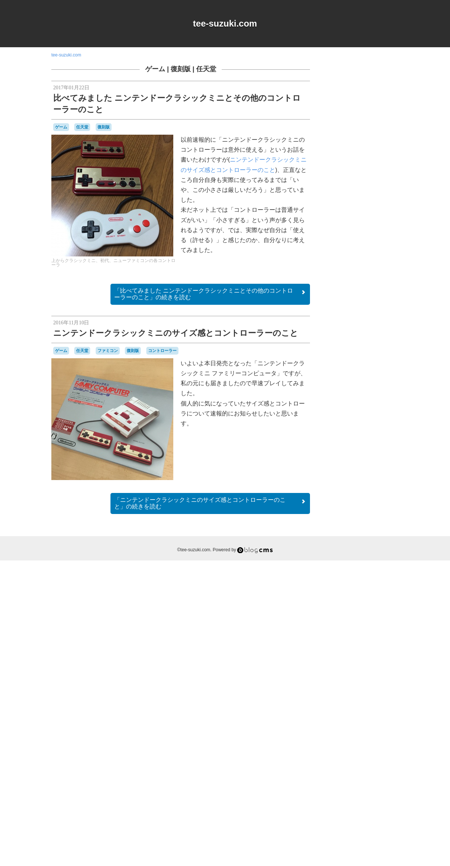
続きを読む (210, 293)
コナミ (379, 663)
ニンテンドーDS (344, 711)
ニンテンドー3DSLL (374, 704)
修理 (334, 765)
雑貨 (376, 778)
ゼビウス (373, 690)
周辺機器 (366, 765)
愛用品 (349, 771)
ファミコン (108, 350)
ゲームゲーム (369, 643)
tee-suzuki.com (225, 23)
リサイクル (369, 751)
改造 (365, 771)
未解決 (390, 771)
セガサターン (349, 690)
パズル (354, 731)
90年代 (357, 586)
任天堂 (206, 69)
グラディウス (353, 629)
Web (377, 600)
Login (358, 820)
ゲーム (155, 69)
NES (377, 593)
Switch (364, 600)
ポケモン (389, 745)
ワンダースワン (360, 758)
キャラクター (371, 614)
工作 (382, 765)
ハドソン (366, 717)
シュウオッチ (376, 670)
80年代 (337, 586)
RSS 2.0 (336, 820)
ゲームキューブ (380, 636)
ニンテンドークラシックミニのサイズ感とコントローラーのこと (175, 333)
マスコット (341, 751)
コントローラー (162, 350)
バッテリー (345, 724)
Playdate (347, 600)
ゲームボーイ (373, 649)
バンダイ (368, 724)
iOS (354, 593)
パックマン (376, 731)
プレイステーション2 (357, 745)
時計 (377, 771)
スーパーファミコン (368, 683)
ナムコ (343, 703)
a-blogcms (382, 586)
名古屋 (348, 765)
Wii (388, 600)
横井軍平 (338, 779)
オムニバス (377, 607)
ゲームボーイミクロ (360, 659)
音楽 (388, 779)
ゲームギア (341, 643)
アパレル (353, 607)
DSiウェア (338, 593)
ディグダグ (353, 697)
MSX (365, 593)
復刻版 (181, 69)
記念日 (359, 778)
